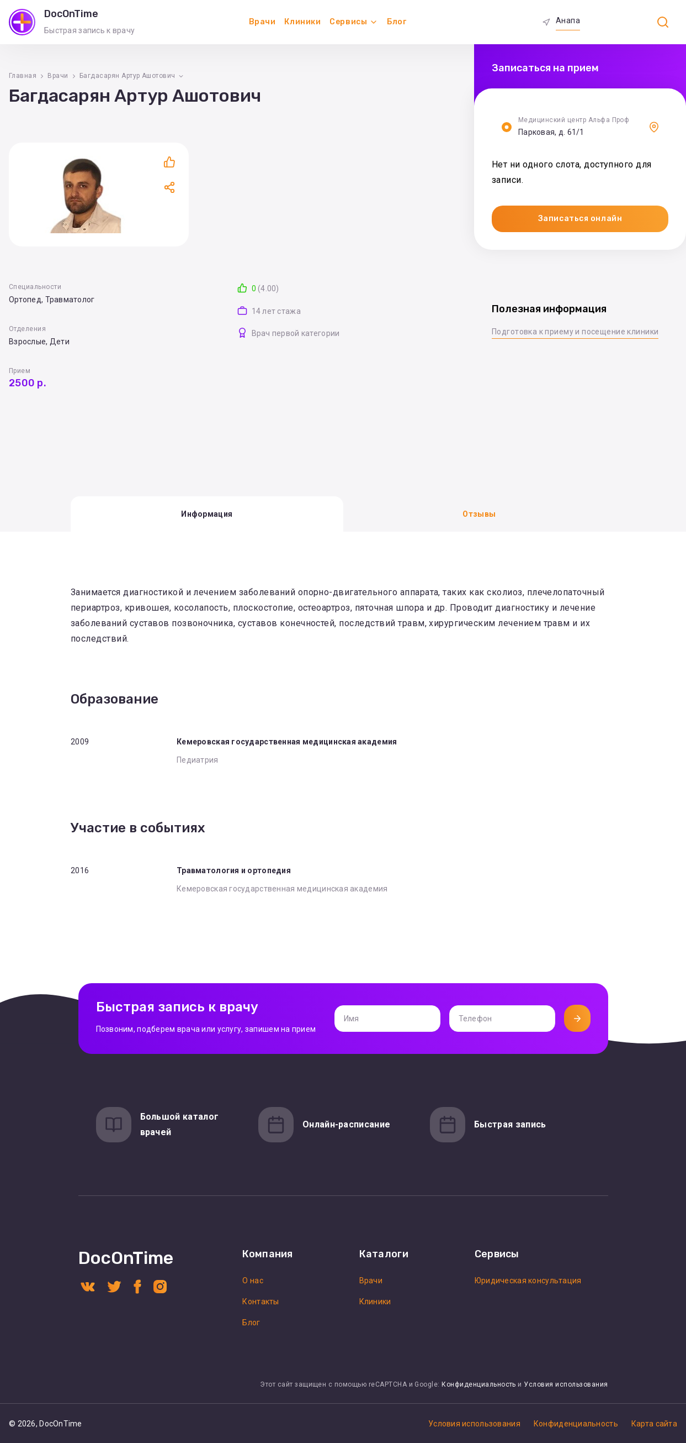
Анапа (568, 20)
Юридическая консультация (528, 1280)
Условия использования (566, 1384)
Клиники (302, 22)
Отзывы (479, 514)
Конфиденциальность (479, 1384)
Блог (396, 22)
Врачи (262, 22)
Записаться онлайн (580, 218)
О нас (252, 1280)
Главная (22, 76)
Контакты (260, 1301)
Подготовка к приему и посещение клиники (575, 331)
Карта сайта (654, 1424)
